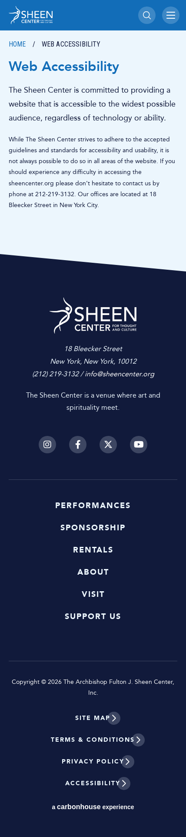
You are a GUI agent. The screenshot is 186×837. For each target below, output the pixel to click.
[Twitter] (108, 444)
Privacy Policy (93, 761)
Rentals (93, 550)
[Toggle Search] (147, 15)
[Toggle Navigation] (170, 15)
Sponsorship (93, 527)
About (93, 572)
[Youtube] (138, 444)
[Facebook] (77, 444)
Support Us (93, 616)
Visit (93, 594)
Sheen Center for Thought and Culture (69, 15)
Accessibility (92, 783)
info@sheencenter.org (119, 374)
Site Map (92, 718)
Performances (93, 505)
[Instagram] (47, 444)
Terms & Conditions (93, 739)
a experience (93, 806)
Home (17, 44)
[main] (93, 135)
